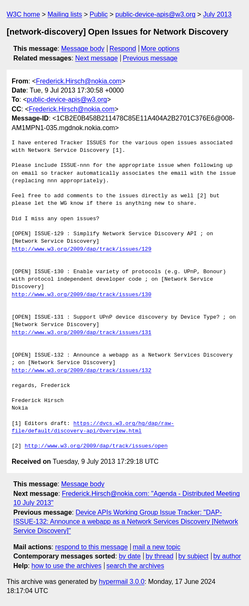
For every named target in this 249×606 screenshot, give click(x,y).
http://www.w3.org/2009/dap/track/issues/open (96, 446)
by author (227, 556)
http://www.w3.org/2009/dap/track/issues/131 (81, 333)
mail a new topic (157, 547)
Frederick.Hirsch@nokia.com (79, 81)
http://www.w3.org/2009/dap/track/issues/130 (81, 295)
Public (99, 14)
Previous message (150, 58)
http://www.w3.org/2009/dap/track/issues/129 (81, 249)
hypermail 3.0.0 (121, 581)
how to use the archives (67, 565)
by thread (160, 556)
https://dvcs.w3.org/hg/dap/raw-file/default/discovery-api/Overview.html (93, 427)
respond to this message (91, 547)
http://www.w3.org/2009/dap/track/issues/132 (81, 371)
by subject (193, 556)
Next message (96, 58)
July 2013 (217, 14)
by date (129, 556)
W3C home (23, 14)
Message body (83, 48)
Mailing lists (64, 14)
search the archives (135, 565)
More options (160, 48)
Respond (123, 48)
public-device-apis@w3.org (155, 14)
